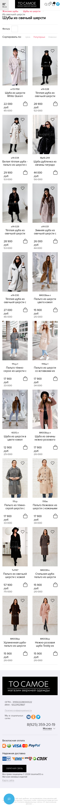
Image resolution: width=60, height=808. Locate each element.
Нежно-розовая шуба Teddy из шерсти (45, 644)
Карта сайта (8, 780)
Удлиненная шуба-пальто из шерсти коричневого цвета (15, 644)
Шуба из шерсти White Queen (15, 94)
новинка (37, 133)
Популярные (39, 37)
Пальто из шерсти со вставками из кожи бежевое (45, 369)
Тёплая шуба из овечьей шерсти (15, 232)
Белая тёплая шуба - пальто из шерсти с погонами (15, 163)
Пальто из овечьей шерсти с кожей (15, 575)
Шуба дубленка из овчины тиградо (45, 163)
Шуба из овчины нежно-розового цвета (45, 438)
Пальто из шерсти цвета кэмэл (45, 300)
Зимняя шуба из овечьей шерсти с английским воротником (45, 232)
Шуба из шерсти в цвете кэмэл (15, 438)
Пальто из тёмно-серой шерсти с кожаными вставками (15, 507)
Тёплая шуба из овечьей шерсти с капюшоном (15, 300)
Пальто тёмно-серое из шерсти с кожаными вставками (15, 369)
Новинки (52, 37)
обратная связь (14, 768)
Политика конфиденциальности (18, 710)
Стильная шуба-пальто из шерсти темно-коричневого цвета (45, 575)
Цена (27, 37)
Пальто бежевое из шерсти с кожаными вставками (45, 507)
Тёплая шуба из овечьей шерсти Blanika (45, 94)
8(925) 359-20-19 (41, 724)
